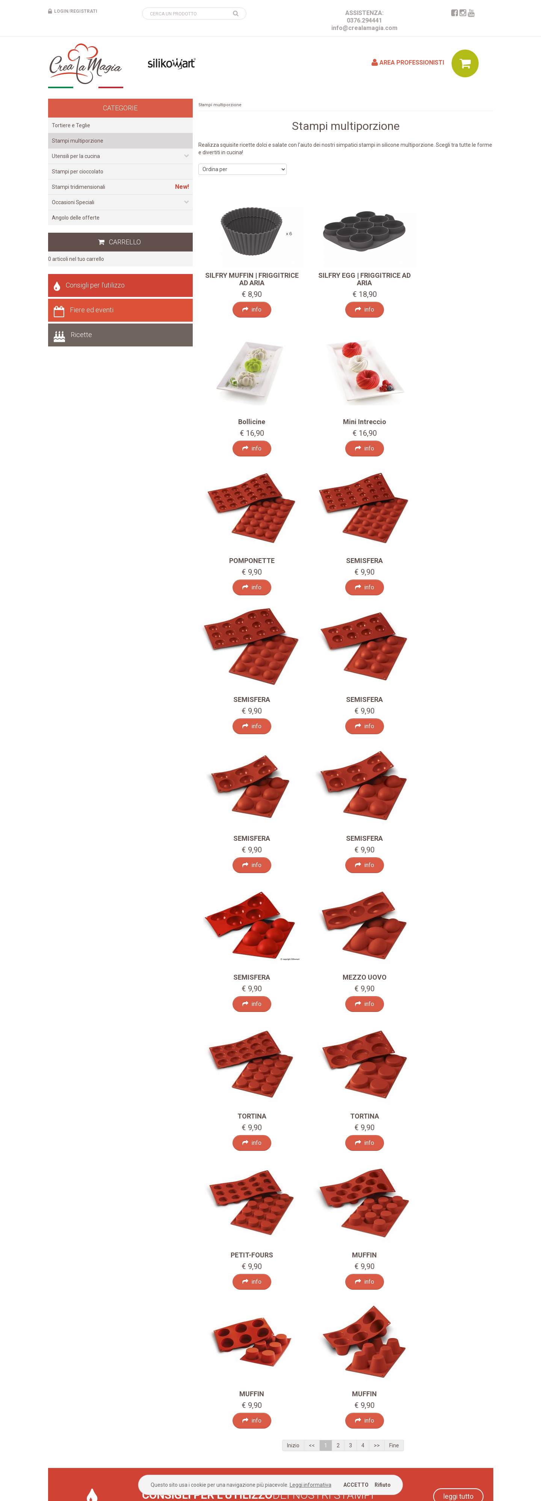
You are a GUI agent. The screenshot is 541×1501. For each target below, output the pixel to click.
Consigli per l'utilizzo (95, 285)
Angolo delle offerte (76, 218)
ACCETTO (356, 1485)
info (251, 309)
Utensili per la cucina (120, 156)
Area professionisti (408, 62)
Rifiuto (383, 1485)
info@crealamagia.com (364, 28)
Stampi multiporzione (77, 141)
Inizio (293, 1445)
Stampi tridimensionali (78, 187)
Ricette (81, 335)
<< (312, 1445)
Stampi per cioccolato (77, 172)
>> (377, 1445)
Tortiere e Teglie (71, 125)
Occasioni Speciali (120, 202)
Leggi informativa (310, 1485)
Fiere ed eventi (91, 310)
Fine (394, 1445)
